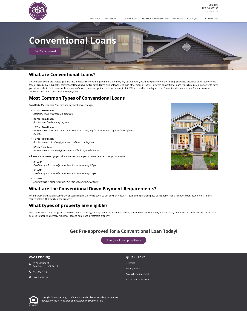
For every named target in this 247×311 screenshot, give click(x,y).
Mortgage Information (155, 18)
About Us (178, 18)
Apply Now (110, 18)
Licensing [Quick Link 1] (130, 262)
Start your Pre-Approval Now (123, 240)
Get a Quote (194, 18)
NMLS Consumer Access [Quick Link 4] (138, 279)
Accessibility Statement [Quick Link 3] (137, 273)
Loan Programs (129, 18)
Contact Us (211, 18)
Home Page (95, 18)
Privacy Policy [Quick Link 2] (133, 268)
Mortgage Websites (51, 300)
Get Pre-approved (45, 51)
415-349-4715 (211, 11)
